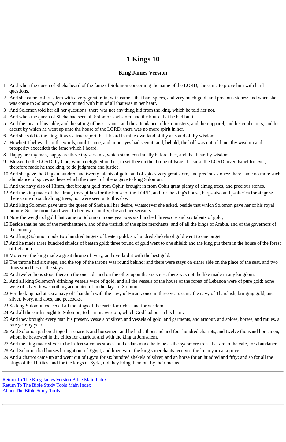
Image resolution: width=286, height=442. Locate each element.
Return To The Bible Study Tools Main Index (46, 385)
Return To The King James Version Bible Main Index (54, 379)
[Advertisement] (142, 16)
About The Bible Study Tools (31, 390)
